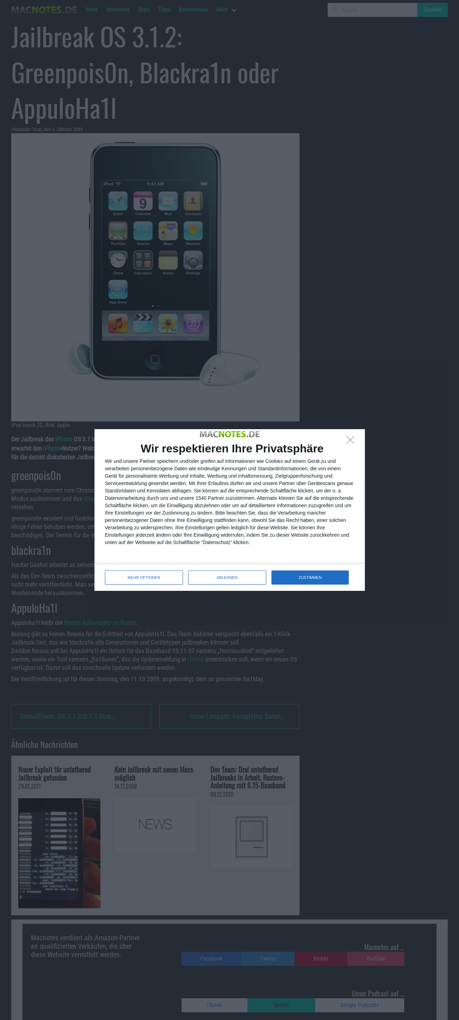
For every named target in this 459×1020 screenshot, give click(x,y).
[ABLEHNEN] (352, 441)
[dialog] (229, 510)
